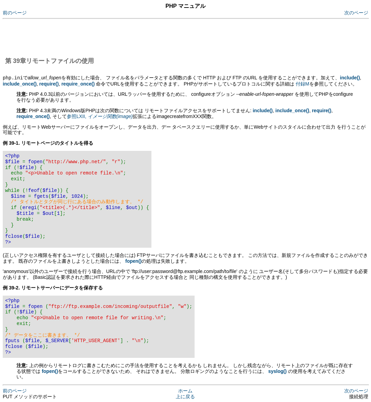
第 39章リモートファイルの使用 (49, 60)
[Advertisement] (127, 37)
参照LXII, (100, 116)
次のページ (356, 12)
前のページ (15, 12)
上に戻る (185, 396)
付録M (302, 83)
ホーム (185, 390)
